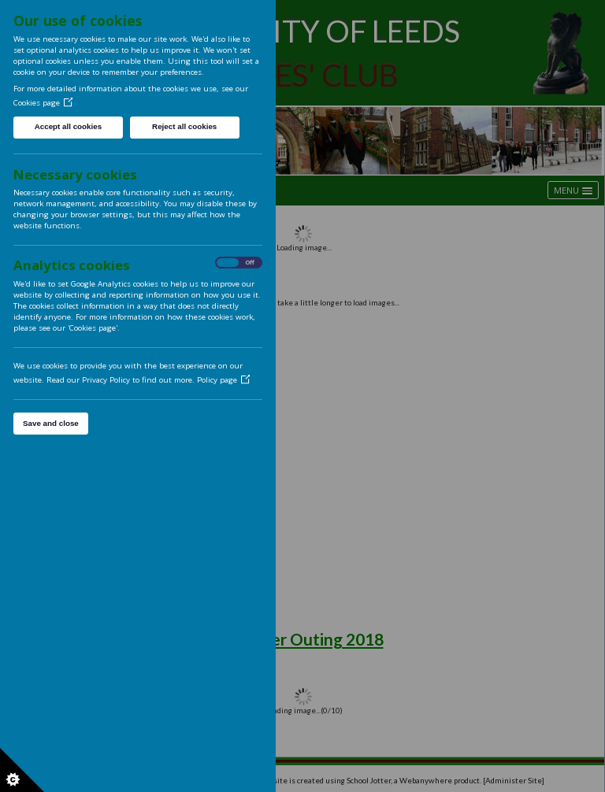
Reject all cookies (184, 126)
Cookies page (43, 103)
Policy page (224, 380)
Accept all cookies (68, 126)
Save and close (51, 423)
